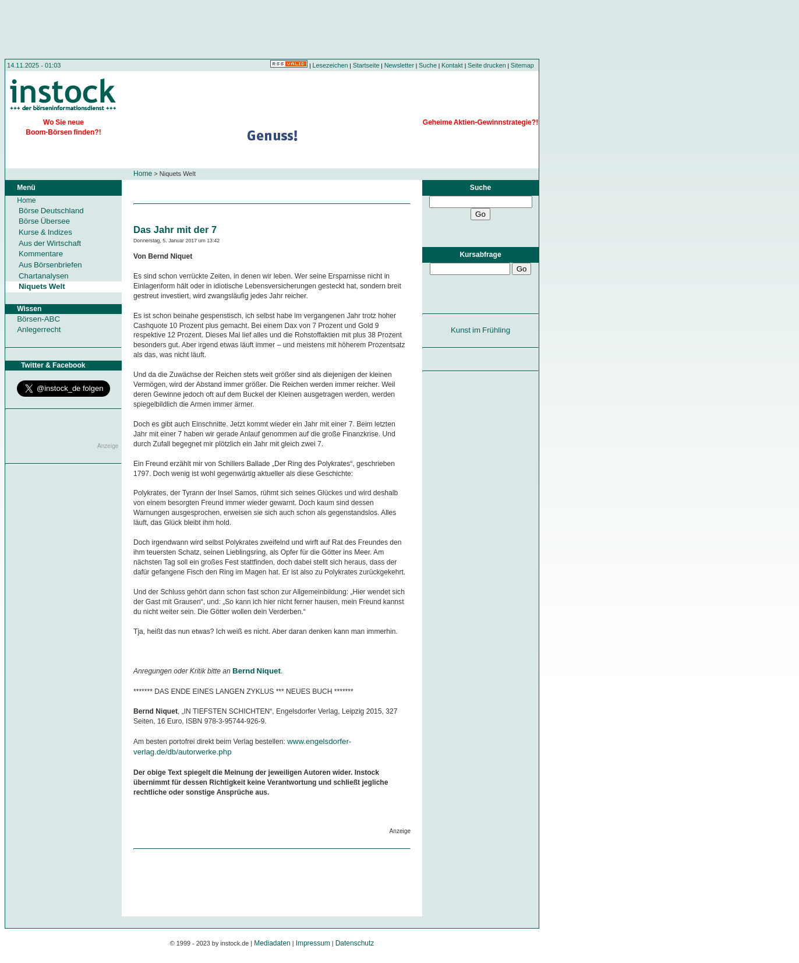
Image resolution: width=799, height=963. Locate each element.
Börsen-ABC (38, 319)
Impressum (313, 943)
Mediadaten (272, 943)
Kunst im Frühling (480, 330)
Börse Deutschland (51, 210)
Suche (428, 65)
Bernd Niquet (256, 670)
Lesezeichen (330, 65)
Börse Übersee (44, 221)
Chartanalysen (44, 275)
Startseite (366, 65)
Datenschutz (354, 943)
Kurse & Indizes (45, 232)
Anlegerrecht (39, 329)
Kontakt (452, 65)
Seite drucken (487, 65)
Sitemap (522, 65)
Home (142, 174)
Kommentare (41, 253)
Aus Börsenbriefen (50, 264)
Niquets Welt (42, 286)
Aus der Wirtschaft (50, 243)
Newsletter (399, 65)
